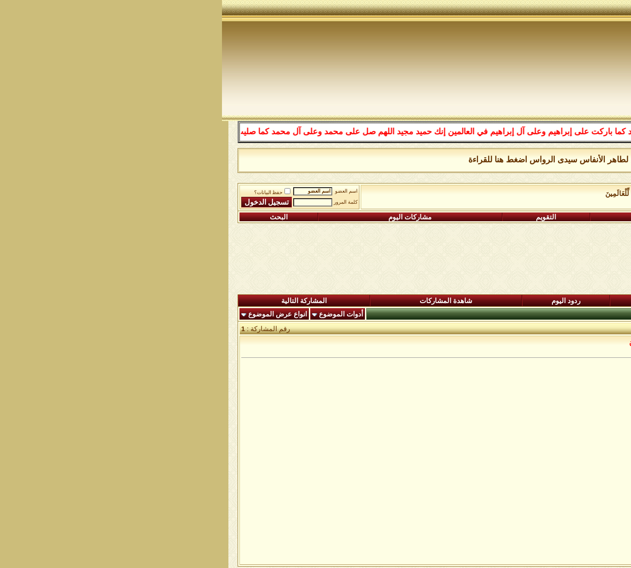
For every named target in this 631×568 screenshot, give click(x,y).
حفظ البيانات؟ (50, 192)
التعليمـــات (438, 217)
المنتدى (580, 300)
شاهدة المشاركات (224, 300)
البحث (57, 217)
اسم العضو (124, 191)
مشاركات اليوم (188, 217)
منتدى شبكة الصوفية (573, 193)
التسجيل (561, 217)
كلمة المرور (124, 202)
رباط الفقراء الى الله (506, 193)
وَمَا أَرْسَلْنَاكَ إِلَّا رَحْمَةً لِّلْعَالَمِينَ (425, 193)
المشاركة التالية (82, 300)
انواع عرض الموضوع (55, 314)
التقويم (324, 217)
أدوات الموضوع (119, 314)
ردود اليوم (344, 300)
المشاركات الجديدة (467, 300)
